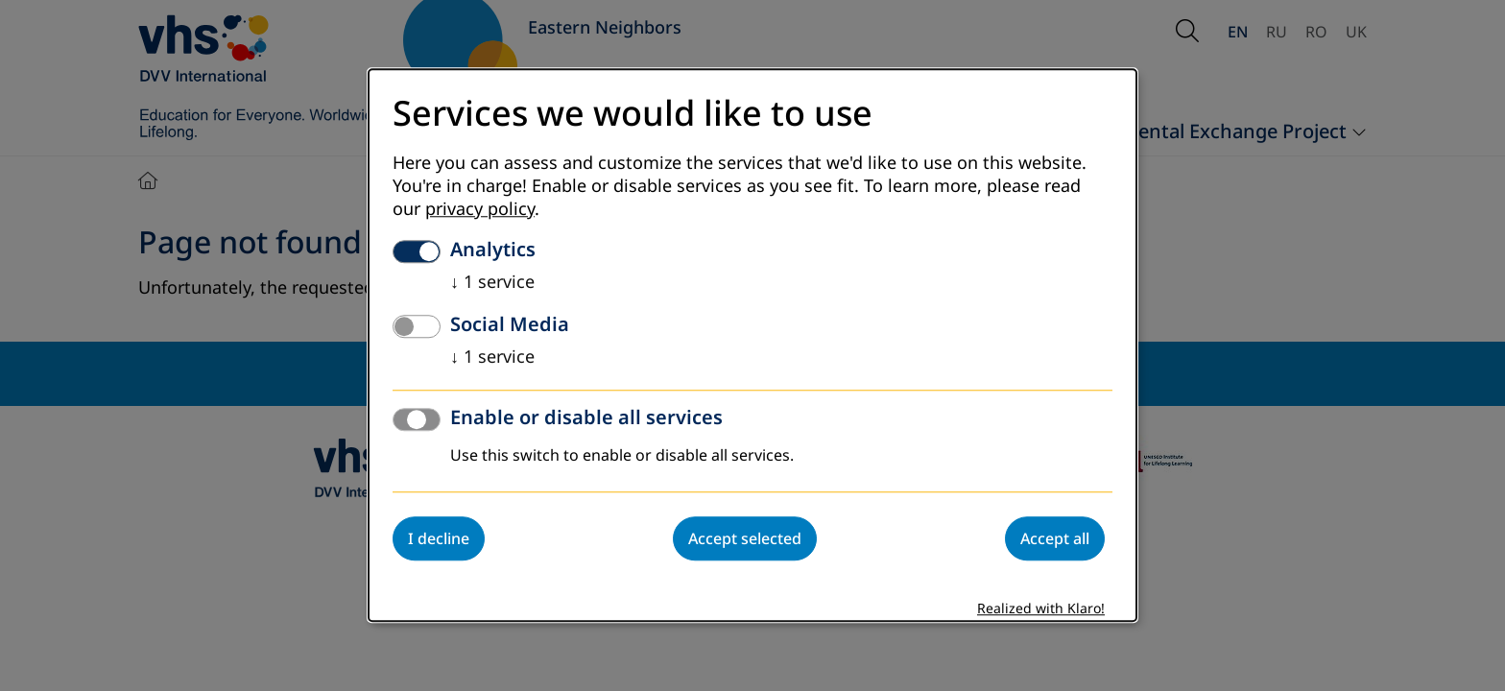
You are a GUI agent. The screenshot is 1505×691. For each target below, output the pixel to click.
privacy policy (480, 210)
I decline (438, 539)
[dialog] (752, 345)
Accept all (1054, 539)
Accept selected (744, 539)
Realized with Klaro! (1041, 610)
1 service (492, 283)
